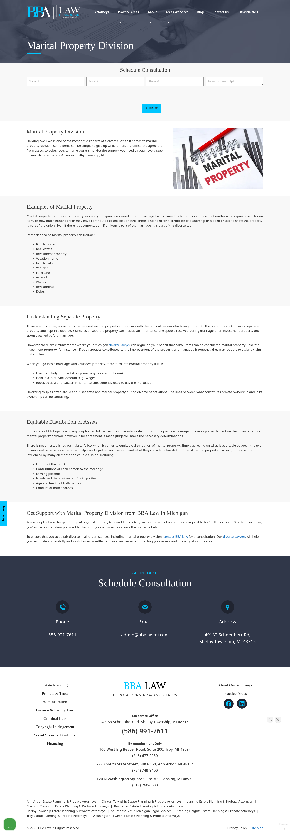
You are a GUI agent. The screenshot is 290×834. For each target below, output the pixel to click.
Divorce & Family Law (55, 710)
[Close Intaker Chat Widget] (278, 716)
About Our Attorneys (235, 685)
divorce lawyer (119, 345)
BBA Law (181, 536)
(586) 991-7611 (247, 12)
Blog (200, 12)
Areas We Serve (177, 13)
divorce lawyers (234, 536)
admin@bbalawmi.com (145, 635)
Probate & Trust (55, 693)
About (152, 13)
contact (168, 536)
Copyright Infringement (55, 726)
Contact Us (221, 12)
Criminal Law (54, 718)
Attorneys (102, 12)
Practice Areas (128, 13)
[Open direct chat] (270, 716)
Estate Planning (55, 685)
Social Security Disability (55, 735)
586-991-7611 (62, 635)
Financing (3, 513)
